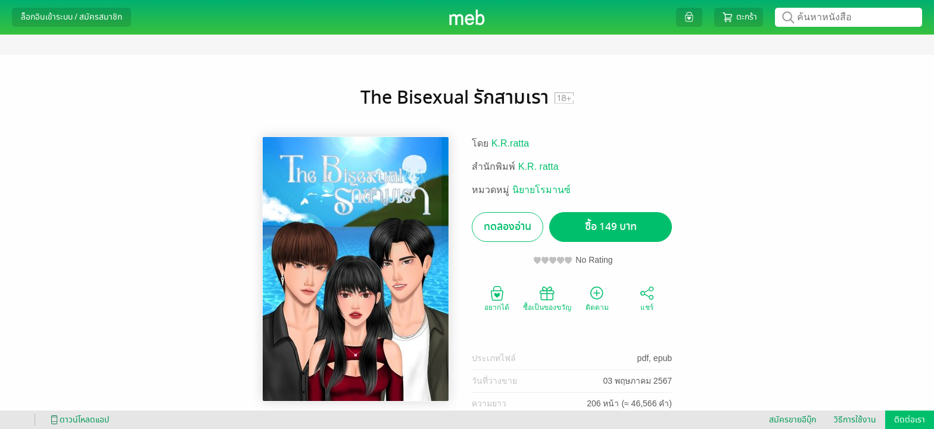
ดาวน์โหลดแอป (78, 420)
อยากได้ (496, 298)
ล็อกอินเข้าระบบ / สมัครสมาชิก (71, 17)
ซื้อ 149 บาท (611, 227)
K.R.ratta (510, 143)
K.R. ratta (538, 166)
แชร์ (647, 298)
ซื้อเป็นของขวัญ (547, 298)
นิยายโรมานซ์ (541, 190)
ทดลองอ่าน (507, 227)
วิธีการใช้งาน (855, 420)
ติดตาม (597, 298)
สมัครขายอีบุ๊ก (792, 420)
